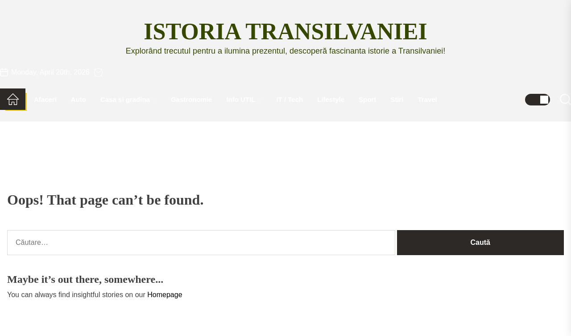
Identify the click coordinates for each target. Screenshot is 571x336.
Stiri (396, 99)
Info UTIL (244, 99)
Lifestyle (330, 99)
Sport (367, 99)
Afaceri (45, 99)
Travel (427, 99)
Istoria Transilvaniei (285, 31)
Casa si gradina (128, 99)
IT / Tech (289, 99)
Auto (78, 99)
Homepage (164, 294)
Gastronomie (191, 99)
